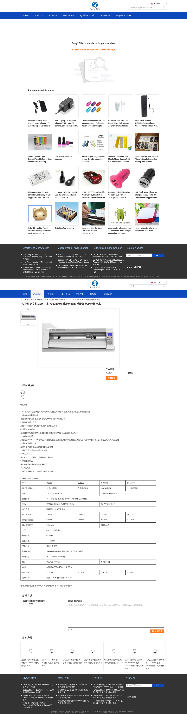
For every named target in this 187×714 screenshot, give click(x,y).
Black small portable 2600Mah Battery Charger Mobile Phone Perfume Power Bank (147, 123)
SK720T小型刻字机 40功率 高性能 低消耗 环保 (72, 661)
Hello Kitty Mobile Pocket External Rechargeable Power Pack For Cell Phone (39, 230)
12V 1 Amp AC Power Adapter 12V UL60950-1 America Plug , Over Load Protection (37, 257)
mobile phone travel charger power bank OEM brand (146, 229)
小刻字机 (40, 300)
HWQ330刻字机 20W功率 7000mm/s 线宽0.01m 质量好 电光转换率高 (155, 664)
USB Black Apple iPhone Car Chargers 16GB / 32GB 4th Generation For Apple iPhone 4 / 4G (146, 195)
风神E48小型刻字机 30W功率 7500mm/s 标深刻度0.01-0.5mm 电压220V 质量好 (37, 705)
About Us (53, 15)
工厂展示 (66, 294)
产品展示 (37, 294)
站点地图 (132, 697)
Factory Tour (68, 15)
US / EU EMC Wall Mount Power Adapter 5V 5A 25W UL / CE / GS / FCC (108, 256)
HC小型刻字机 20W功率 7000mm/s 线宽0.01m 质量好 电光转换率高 (108, 702)
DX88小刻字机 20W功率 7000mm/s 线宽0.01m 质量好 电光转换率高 (134, 664)
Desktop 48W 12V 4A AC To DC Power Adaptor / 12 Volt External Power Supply (73, 261)
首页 (25, 294)
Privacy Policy (31, 276)
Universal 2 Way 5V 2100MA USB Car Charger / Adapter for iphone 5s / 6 (66, 195)
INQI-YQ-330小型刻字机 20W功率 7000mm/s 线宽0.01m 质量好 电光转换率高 (38, 697)
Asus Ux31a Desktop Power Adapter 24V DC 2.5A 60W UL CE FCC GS (72, 256)
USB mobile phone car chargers (63, 157)
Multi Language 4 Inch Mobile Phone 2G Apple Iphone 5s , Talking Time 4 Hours (147, 159)
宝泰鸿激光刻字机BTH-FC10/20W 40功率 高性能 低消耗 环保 (73, 686)
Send (157, 255)
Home (25, 15)
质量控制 (80, 294)
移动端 (129, 701)
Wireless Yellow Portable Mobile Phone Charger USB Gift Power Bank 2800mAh (119, 159)
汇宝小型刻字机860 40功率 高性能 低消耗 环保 (93, 661)
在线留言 (108, 294)
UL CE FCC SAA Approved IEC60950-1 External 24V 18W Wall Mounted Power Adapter (108, 262)
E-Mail (130, 267)
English (158, 4)
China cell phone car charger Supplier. (53, 276)
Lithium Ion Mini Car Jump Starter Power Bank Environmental (92, 230)
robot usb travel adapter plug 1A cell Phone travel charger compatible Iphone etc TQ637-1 (119, 231)
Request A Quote (123, 15)
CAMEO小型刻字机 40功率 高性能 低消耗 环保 (113, 661)
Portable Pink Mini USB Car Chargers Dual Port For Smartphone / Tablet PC (119, 195)
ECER (157, 276)
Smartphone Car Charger (35, 248)
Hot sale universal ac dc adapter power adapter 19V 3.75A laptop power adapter (39, 123)
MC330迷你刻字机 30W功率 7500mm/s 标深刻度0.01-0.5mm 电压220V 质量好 (108, 686)
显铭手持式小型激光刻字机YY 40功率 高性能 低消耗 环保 (30, 663)
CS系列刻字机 (29, 678)
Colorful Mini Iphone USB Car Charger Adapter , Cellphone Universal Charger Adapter (93, 123)
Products (38, 15)
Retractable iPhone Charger (107, 248)
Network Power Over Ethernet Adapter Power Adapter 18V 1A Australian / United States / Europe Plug (37, 270)
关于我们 (51, 294)
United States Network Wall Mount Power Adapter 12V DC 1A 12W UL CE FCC (108, 270)
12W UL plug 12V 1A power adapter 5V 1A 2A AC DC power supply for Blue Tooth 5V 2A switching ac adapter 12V (66, 123)
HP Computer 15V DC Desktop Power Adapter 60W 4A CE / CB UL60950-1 (72, 266)
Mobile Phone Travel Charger (73, 248)
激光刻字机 (63, 678)
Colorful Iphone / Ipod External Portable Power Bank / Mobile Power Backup (40, 159)
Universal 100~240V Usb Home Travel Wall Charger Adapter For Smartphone (118, 123)
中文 (157, 282)
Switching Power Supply (64, 228)
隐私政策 (54, 712)
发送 (158, 685)
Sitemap (137, 267)
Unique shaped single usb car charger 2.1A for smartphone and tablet (93, 159)
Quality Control (87, 15)
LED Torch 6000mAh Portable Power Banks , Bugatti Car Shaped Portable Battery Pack (93, 195)
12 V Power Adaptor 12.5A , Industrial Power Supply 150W (37, 263)
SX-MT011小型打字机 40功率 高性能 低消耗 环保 (50, 663)
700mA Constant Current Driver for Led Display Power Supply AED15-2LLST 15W (39, 195)
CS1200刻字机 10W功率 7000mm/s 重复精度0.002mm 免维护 (38, 691)
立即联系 (111, 378)
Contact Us (105, 15)
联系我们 (94, 294)
